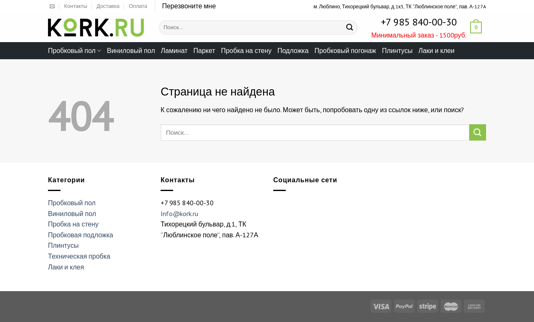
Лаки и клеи (436, 50)
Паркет (204, 50)
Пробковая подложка (80, 235)
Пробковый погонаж (345, 50)
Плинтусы (397, 50)
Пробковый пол (74, 50)
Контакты (75, 6)
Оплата (138, 6)
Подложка (293, 50)
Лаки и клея (66, 267)
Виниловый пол (131, 50)
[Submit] (350, 27)
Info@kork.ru (179, 213)
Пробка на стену (246, 50)
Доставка (107, 6)
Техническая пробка (79, 256)
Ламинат (174, 50)
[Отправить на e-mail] (52, 7)
